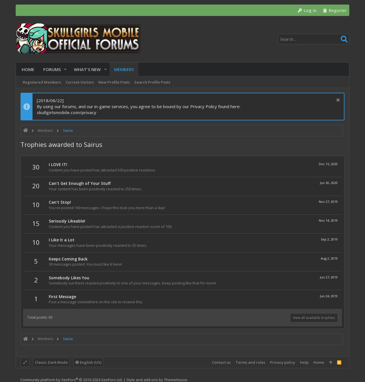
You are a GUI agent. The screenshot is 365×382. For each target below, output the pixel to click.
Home (318, 362)
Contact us (221, 362)
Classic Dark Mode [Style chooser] (51, 362)
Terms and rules (250, 362)
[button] (64, 69)
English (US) (88, 362)
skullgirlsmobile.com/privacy (66, 112)
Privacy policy (282, 362)
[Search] (313, 39)
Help (304, 362)
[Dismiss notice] (337, 101)
